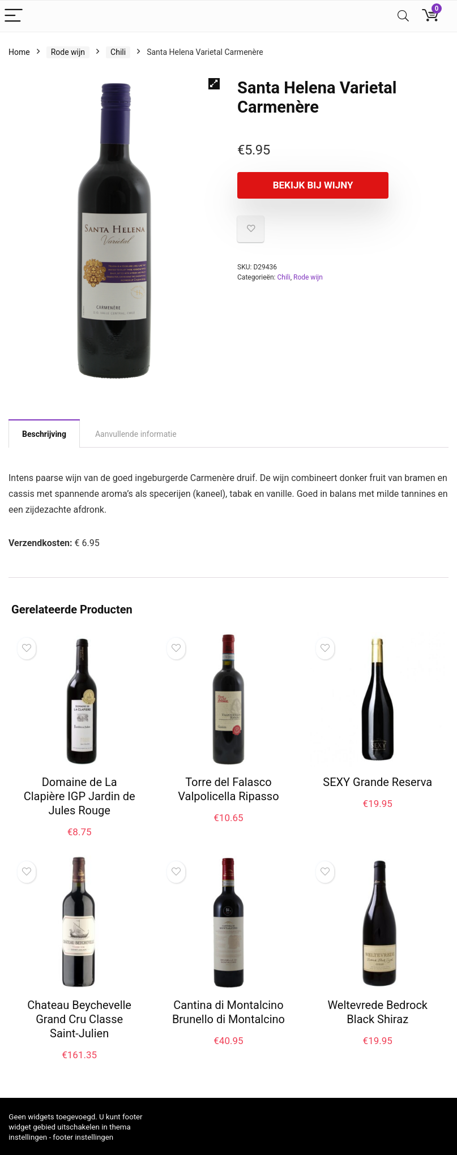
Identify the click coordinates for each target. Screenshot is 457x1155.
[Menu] (13, 16)
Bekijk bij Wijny (302, 185)
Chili (118, 52)
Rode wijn (68, 52)
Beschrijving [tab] (44, 434)
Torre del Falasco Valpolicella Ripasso (228, 789)
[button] (214, 83)
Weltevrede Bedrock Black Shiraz (377, 1012)
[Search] (403, 16)
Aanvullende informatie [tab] (136, 434)
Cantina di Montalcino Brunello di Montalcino (228, 1012)
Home (19, 52)
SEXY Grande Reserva (377, 782)
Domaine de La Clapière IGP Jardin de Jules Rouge (79, 796)
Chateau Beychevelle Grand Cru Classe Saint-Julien (79, 1019)
